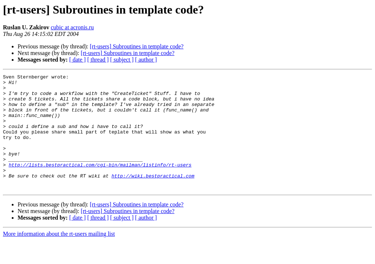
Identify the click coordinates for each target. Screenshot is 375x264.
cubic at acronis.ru (72, 27)
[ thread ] (98, 59)
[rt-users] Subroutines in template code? (136, 46)
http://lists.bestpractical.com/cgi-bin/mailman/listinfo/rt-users (100, 183)
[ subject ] (122, 59)
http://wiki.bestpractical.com (152, 196)
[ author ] (146, 59)
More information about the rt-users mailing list (59, 257)
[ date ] (77, 59)
